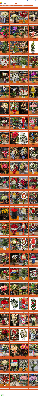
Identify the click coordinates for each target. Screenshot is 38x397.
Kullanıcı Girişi (28, 0)
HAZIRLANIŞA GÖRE (15, 5)
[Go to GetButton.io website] (2, 396)
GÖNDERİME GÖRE (3, 5)
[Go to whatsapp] (2, 395)
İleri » (1, 389)
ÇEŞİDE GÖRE (9, 5)
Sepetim (36, 0)
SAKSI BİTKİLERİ (22, 5)
